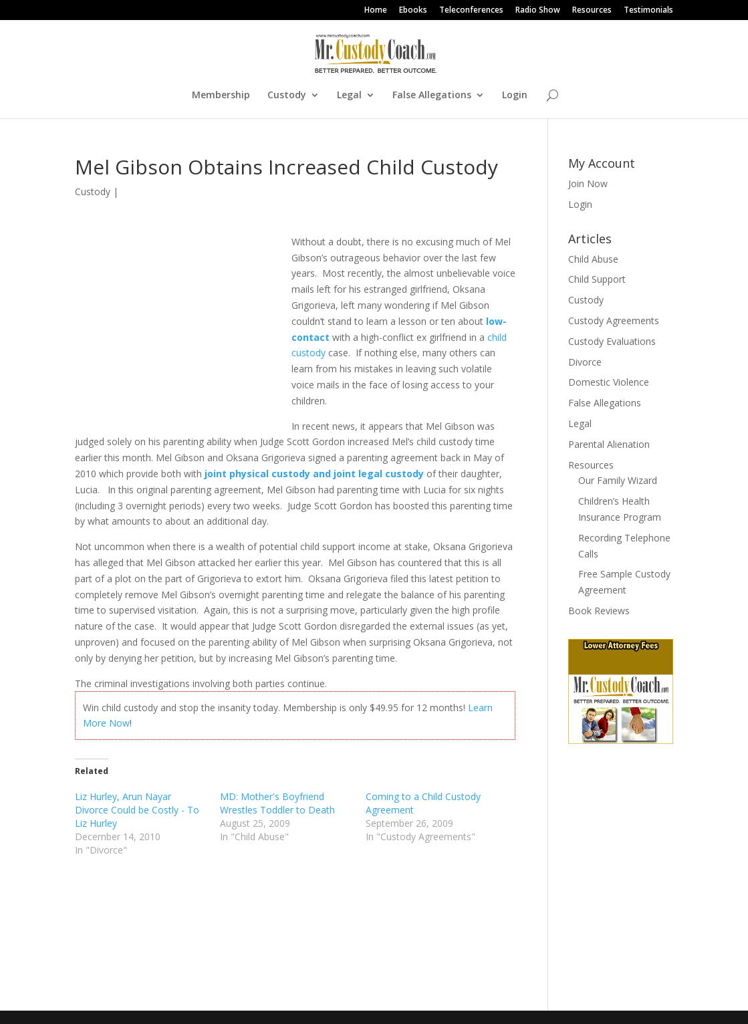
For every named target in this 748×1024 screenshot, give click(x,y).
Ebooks (413, 10)
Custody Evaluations (612, 341)
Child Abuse (593, 259)
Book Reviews (599, 610)
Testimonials (648, 10)
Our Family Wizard (617, 480)
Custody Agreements (613, 320)
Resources (592, 10)
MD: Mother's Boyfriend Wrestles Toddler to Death (277, 803)
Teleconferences (471, 10)
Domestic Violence (608, 382)
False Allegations (431, 95)
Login (514, 95)
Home (375, 10)
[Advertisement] (183, 325)
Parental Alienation (609, 444)
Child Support (597, 279)
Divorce (585, 362)
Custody (286, 95)
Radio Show (537, 10)
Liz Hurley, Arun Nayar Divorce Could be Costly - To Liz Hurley (137, 809)
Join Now (588, 183)
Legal (349, 95)
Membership (221, 95)
